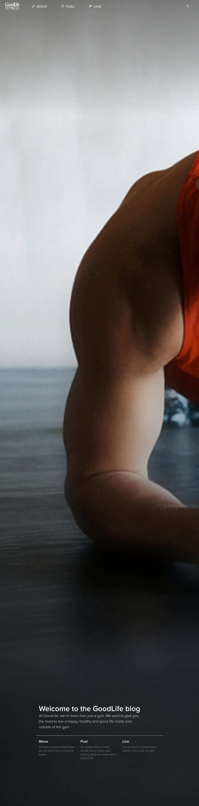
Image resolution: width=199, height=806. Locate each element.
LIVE (97, 6)
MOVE (42, 6)
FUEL (70, 6)
